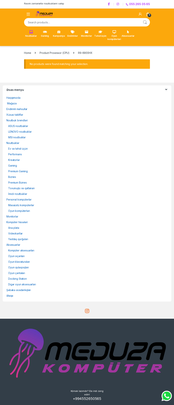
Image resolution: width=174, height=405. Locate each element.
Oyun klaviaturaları (19, 261)
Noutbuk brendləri (17, 120)
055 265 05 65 (138, 4)
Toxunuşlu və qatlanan (21, 188)
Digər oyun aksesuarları (22, 284)
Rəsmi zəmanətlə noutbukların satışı (44, 3)
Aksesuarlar (128, 33)
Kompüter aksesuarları (21, 250)
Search (145, 22)
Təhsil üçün (100, 33)
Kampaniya (59, 33)
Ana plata (13, 227)
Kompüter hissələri (17, 222)
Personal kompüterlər (19, 199)
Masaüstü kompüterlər (21, 205)
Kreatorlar (14, 159)
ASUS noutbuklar (18, 126)
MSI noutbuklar (17, 137)
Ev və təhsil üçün (18, 148)
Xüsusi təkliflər (14, 114)
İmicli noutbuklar (17, 193)
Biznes (12, 176)
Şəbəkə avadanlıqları (18, 290)
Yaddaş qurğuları (18, 239)
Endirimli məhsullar (16, 109)
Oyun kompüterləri (114, 35)
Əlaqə (9, 295)
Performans (15, 154)
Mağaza (11, 103)
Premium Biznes (17, 182)
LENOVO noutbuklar (20, 131)
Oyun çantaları (16, 273)
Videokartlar (15, 233)
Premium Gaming (18, 171)
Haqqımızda (13, 97)
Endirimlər (72, 33)
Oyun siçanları (16, 256)
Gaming (45, 33)
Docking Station (17, 278)
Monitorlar (86, 33)
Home (27, 52)
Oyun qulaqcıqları (18, 267)
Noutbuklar (31, 33)
